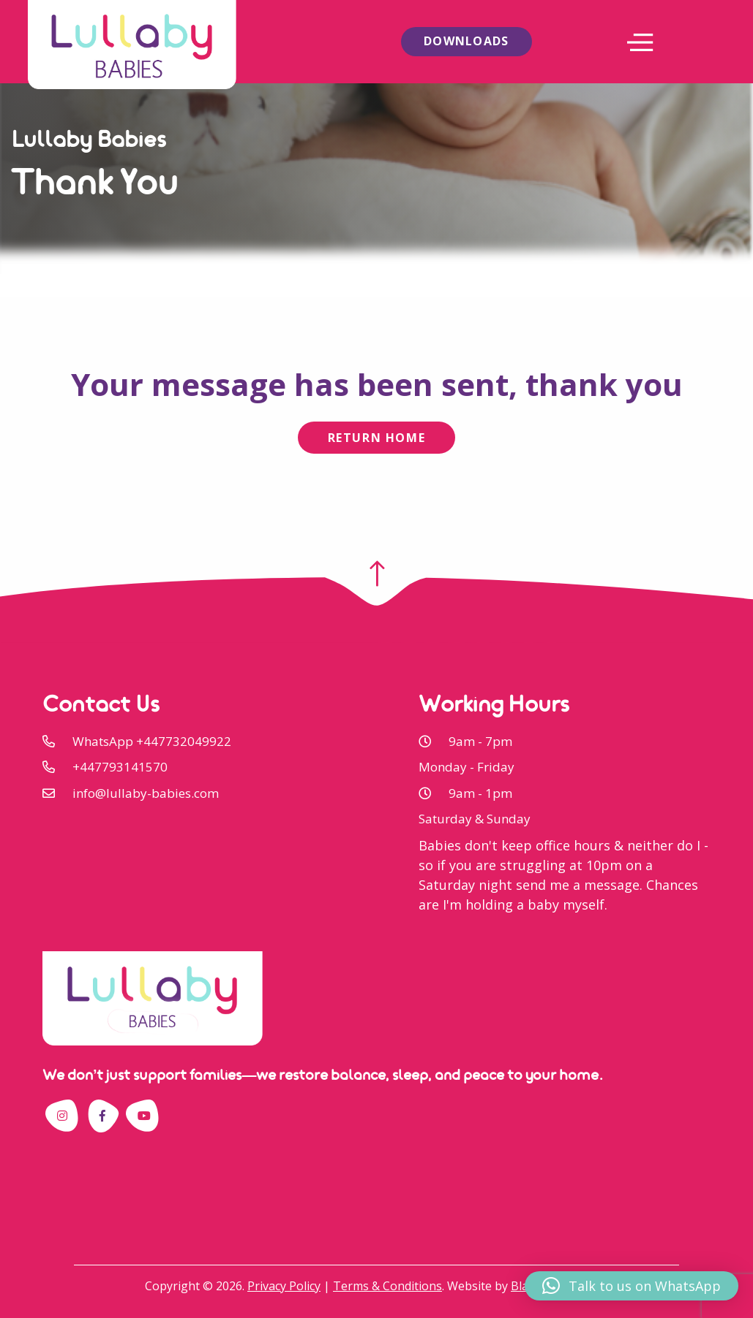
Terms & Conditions (387, 1286)
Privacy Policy (284, 1286)
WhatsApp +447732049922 (151, 741)
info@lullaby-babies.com (145, 793)
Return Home (377, 438)
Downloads (466, 41)
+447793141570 (120, 766)
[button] (631, 1285)
